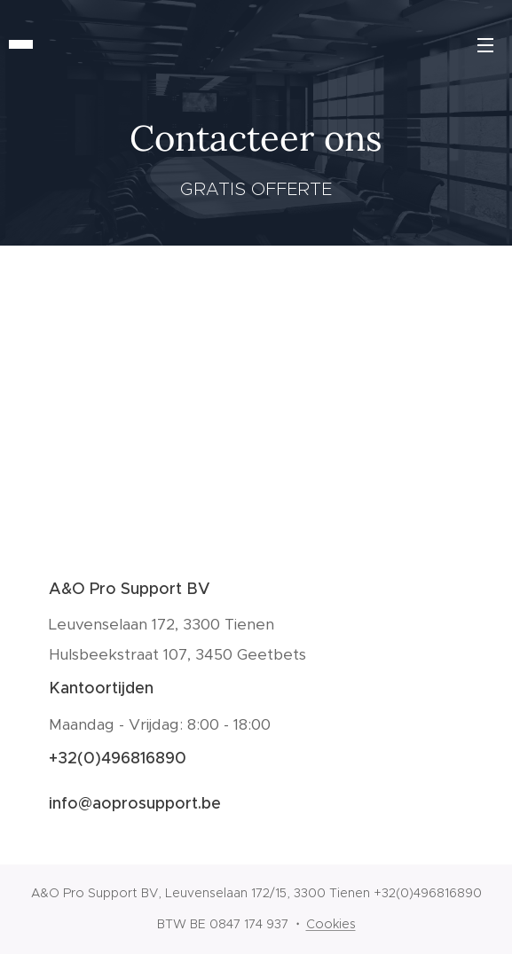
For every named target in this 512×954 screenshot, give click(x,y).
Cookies (331, 924)
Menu (485, 45)
